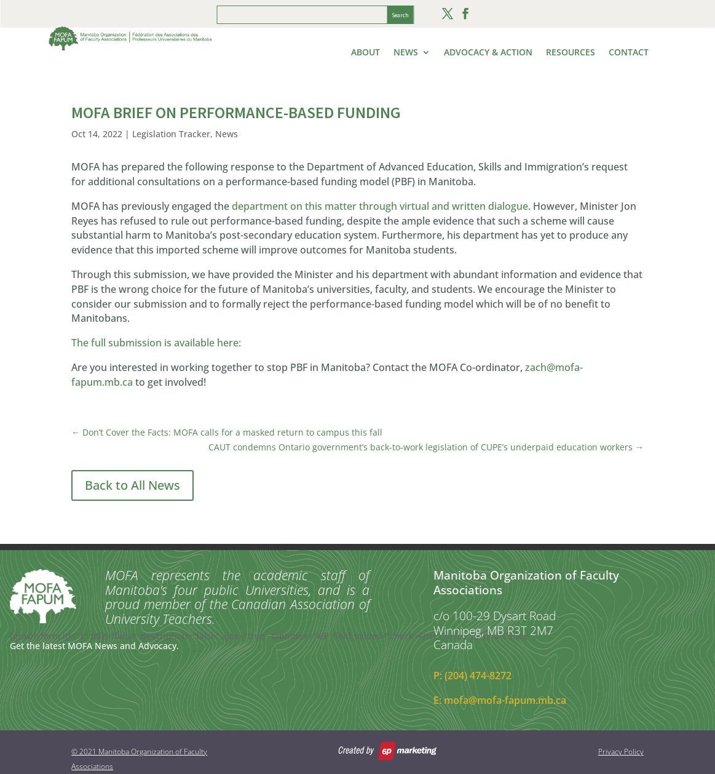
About (365, 53)
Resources (570, 53)
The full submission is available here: (156, 342)
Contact (629, 53)
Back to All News (132, 485)
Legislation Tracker (171, 134)
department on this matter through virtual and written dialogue (380, 206)
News (405, 53)
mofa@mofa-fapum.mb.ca (505, 700)
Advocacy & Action (488, 53)
